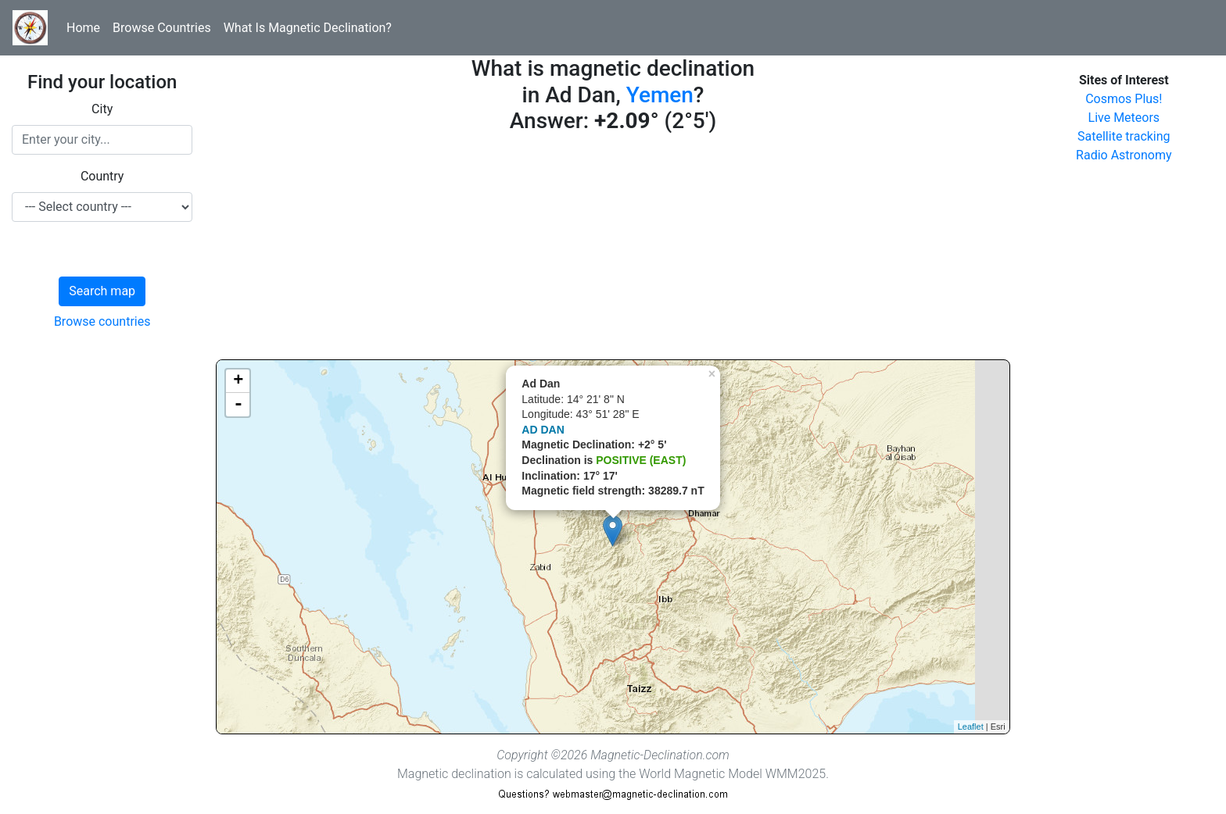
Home (83, 27)
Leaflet (971, 726)
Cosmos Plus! (1123, 98)
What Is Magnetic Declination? (308, 27)
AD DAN (543, 429)
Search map (102, 291)
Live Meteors (1124, 117)
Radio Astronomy (1123, 155)
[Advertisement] (612, 250)
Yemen (660, 95)
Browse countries (102, 321)
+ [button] (238, 381)
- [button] (238, 404)
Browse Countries (162, 27)
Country (102, 176)
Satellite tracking (1123, 136)
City (102, 109)
